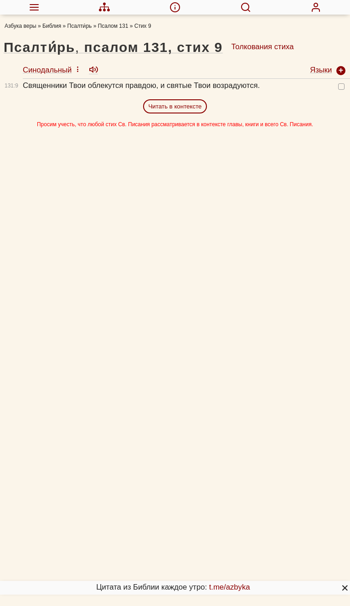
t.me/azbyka (229, 587)
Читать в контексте (174, 106)
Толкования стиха (262, 46)
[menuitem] (34, 7)
